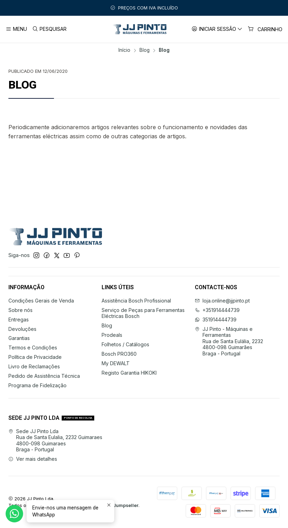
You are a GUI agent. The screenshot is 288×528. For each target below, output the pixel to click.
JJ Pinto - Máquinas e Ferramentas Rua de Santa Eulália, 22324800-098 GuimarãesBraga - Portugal (229, 341)
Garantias (19, 338)
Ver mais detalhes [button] (32, 459)
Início (124, 50)
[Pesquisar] (49, 29)
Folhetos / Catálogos (125, 344)
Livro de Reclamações (34, 366)
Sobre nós (20, 310)
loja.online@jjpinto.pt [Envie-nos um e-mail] (222, 301)
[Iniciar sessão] (217, 29)
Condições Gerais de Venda (41, 301)
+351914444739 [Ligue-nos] (217, 310)
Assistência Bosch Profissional (136, 301)
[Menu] (16, 29)
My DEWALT (116, 363)
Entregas (18, 319)
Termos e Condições (32, 347)
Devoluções (22, 329)
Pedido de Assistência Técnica (44, 376)
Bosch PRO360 (119, 354)
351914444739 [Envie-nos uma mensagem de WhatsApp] (215, 319)
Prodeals (112, 335)
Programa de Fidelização (37, 385)
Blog (144, 50)
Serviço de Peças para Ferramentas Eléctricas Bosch (143, 313)
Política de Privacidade (35, 357)
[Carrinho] (265, 29)
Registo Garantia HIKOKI (129, 373)
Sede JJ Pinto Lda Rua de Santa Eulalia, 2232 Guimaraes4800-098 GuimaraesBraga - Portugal (55, 440)
